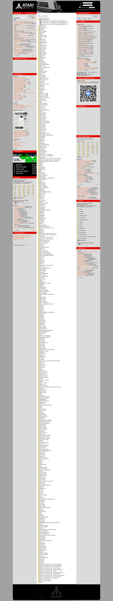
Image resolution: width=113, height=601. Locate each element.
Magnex (40, 60)
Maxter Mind (41, 176)
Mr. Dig (40, 492)
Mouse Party (41, 479)
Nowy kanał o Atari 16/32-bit (20, 27)
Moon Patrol (41, 447)
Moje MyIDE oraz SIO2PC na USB (85, 265)
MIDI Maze (41, 284)
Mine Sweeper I (42, 327)
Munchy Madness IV (43, 533)
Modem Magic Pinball (44, 396)
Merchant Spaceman (43, 240)
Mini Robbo (41, 344)
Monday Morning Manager (45, 405)
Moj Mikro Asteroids (43, 400)
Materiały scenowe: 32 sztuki (20, 131)
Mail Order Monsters (43, 64)
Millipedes (41, 316)
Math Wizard (41, 153)
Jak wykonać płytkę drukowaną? (85, 267)
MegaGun (41, 212)
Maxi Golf (41, 172)
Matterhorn (41, 168)
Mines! (40, 334)
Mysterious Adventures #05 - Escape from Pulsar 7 (50, 569)
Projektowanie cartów (82, 259)
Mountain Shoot (42, 475)
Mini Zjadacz (41, 346)
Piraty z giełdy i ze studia (83, 40)
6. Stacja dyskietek (82, 219)
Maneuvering (42, 72)
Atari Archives (17, 144)
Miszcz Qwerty (42, 392)
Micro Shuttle (42, 270)
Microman (41, 277)
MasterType (41, 130)
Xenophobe (16, 213)
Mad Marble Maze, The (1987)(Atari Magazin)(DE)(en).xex (53, 24)
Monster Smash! (42, 428)
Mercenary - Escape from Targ (45, 237)
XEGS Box (80, 272)
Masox (40, 111)
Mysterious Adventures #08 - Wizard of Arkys (49, 573)
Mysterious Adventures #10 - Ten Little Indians (49, 576)
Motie (40, 465)
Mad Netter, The (42, 27)
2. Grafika (80, 211)
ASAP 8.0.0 (16, 45)
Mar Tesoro (41, 86)
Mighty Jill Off (42, 298)
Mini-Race (41, 358)
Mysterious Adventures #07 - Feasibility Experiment (50, 572)
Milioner (40, 305)
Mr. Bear (40, 489)
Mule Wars (41, 515)
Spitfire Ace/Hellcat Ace (19, 218)
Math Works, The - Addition (45, 154)
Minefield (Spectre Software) (45, 330)
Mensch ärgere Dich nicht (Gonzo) (46, 233)
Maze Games (42, 183)
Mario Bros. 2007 (42, 96)
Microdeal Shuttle (43, 273)
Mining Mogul (42, 356)
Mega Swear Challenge (44, 209)
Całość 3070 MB (18, 197)
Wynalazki (79, 250)
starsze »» (33, 55)
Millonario (41, 317)
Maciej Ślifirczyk (81, 178)
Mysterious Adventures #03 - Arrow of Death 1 (49, 566)
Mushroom (41, 544)
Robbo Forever (17, 214)
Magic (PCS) (41, 49)
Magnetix (41, 58)
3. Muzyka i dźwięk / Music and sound (86, 61)
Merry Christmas (42, 243)
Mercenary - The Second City (45, 238)
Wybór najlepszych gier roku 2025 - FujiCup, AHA (24, 30)
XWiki (15, 141)
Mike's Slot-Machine (43, 302)
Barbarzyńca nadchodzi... (19, 39)
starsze (34, 101)
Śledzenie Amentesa (82, 171)
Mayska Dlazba (42, 179)
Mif (39, 295)
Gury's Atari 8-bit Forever (19, 142)
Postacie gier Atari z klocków (20, 47)
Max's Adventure (42, 175)
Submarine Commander (19, 207)
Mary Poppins (42, 106)
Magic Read (41, 50)
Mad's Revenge (42, 31)
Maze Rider (41, 190)
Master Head (41, 115)
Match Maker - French (44, 133)
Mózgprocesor (42, 488)
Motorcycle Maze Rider (44, 470)
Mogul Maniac (42, 399)
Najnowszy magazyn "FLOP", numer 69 (22, 23)
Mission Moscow (42, 385)
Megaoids (41, 216)
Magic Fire (41, 43)
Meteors (40, 258)
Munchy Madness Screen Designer (47, 535)
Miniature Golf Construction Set (46, 349)
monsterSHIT (42, 429)
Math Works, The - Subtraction (46, 155)
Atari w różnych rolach (82, 273)
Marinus (40, 92)
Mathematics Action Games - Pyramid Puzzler (49, 158)
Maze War (41, 194)
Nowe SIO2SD (81, 256)
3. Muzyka (80, 213)
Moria (40, 460)
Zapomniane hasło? (81, 9)
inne (24, 196)
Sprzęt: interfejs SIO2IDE (83, 197)
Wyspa (15, 219)
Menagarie (41, 230)
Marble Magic (42, 89)
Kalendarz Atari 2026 (18, 50)
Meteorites (41, 256)
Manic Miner (41, 81)
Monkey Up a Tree (43, 416)
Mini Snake (41, 345)
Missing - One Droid (43, 380)
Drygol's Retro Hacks (18, 145)
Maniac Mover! (42, 76)
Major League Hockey (44, 67)
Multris (40, 524)
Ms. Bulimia (41, 504)
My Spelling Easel (43, 557)
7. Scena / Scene (81, 65)
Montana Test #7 (42, 432)
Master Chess (42, 114)
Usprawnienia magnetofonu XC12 (21, 82)
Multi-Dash (41, 521)
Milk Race (41, 309)
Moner (40, 406)
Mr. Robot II (41, 500)
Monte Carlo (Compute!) (44, 435)
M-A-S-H (40, 107)
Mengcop (41, 232)
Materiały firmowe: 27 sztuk (20, 133)
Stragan (78, 186)
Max (39, 171)
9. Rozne (80, 226)
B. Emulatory (81, 228)
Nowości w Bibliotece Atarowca (21, 35)
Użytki (84, 19)
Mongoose (41, 413)
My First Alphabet (43, 554)
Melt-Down (41, 220)
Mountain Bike (42, 472)
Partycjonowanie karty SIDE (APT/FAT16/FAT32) (24, 92)
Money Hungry (42, 409)
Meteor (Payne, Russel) (44, 252)
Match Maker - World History (45, 135)
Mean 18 (40, 198)
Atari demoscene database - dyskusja (22, 236)
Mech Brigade (42, 200)
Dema (89, 19)
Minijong (41, 355)
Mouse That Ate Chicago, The (45, 481)
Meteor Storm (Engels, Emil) (45, 254)
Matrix (40, 165)
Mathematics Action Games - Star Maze (48, 161)
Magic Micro (41, 46)
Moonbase (41, 453)
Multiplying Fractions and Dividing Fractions (49, 522)
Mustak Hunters (42, 549)
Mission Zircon (42, 389)
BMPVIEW (16, 94)
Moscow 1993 (42, 464)
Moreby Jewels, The (43, 459)
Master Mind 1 (42, 119)
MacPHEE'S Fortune (43, 18)
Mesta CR (41, 244)
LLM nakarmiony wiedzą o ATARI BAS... (86, 35)
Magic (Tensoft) (42, 53)
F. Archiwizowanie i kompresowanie (86, 236)
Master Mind (41, 118)
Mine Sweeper (42, 326)
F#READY (80, 165)
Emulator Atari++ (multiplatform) (21, 106)
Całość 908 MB (81, 240)
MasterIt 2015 (42, 125)
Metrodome (41, 261)
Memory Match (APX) (43, 226)
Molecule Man (42, 402)
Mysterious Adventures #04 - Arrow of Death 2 (49, 568)
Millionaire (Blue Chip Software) (46, 312)
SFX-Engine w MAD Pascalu (20, 78)
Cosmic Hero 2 (81, 33)
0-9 (15, 185)
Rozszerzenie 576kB (82, 270)
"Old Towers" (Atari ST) (19, 206)
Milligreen (41, 310)
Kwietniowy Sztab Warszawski (84, 48)
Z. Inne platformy (82, 238)
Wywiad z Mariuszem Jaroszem (84, 160)
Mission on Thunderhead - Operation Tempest (49, 387)
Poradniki (15, 76)
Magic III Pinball (42, 45)
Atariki (15, 140)
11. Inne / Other (81, 70)
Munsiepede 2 (42, 537)
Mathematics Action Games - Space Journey (49, 160)
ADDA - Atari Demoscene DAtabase (85, 138)
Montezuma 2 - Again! (44, 436)
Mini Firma (41, 341)
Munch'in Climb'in (43, 525)
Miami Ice (41, 263)
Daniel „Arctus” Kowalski (83, 166)
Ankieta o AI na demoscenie (20, 25)
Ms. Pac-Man (42, 506)
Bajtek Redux (17, 137)
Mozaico (40, 486)
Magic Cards (41, 39)
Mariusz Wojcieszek (82, 169)
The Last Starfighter (18, 221)
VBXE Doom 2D (81, 29)
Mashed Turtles (42, 108)
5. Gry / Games (81, 63)
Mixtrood (41, 395)
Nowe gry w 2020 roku (19, 85)
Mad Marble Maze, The (44, 19)
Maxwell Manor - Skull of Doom (46, 178)
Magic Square (42, 52)
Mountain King (42, 474)
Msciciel (40, 508)
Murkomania (41, 543)
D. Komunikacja (81, 232)
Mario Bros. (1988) (43, 95)
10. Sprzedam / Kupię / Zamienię (85, 68)
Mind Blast (41, 319)
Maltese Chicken (42, 71)
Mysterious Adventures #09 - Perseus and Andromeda (51, 575)
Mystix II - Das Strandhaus (45, 580)
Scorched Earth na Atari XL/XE (84, 46)
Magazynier (41, 32)
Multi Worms (41, 519)
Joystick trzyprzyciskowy (83, 264)
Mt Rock (40, 510)
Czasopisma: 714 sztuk (19, 130)
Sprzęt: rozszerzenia (82, 191)
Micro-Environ (42, 274)
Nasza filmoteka (17, 51)
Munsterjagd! (42, 539)
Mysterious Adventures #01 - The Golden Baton (49, 564)
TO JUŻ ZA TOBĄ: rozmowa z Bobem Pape (87, 173)
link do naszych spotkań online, (84, 81)
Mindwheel (41, 323)
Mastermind (41, 128)
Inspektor (16, 226)
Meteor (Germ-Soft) (43, 251)
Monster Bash (42, 424)
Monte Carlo (41, 434)
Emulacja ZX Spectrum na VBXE (21, 89)
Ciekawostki (80, 27)
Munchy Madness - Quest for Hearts (47, 529)
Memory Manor (42, 225)
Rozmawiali (79, 159)
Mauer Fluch (41, 169)
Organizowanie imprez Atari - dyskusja (22, 235)
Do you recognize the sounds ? (84, 53)
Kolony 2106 (17, 215)
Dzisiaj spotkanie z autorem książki (21, 33)
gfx (97, 144)
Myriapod (41, 561)
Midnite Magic (42, 288)
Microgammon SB (43, 276)
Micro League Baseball (44, 268)
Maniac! (40, 74)
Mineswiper (41, 338)
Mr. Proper (41, 497)
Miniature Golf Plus (43, 351)
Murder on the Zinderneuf (44, 540)
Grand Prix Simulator (18, 227)
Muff (40, 512)
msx (93, 148)
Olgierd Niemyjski (81, 181)
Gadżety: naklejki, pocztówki (84, 192)
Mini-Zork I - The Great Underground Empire (49, 360)
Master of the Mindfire (44, 122)
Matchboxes (41, 140)
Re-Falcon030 (17, 40)
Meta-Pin (41, 248)
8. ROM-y (80, 223)
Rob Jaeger (80, 175)
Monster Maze (42, 427)
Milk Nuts (41, 308)
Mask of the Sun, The (43, 110)
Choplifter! (16, 209)
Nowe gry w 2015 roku (19, 91)
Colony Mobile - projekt (19, 238)
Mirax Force (41, 367)
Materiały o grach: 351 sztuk (20, 135)
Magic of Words (42, 47)
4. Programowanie (82, 215)
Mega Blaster (42, 207)
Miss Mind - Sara (42, 373)
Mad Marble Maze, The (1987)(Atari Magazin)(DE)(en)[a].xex (54, 22)
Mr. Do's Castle (42, 494)
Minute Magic (42, 364)
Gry (80, 19)
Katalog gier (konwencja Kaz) (20, 180)
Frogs (15, 208)
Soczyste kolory (81, 271)
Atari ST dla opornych (18, 95)
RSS (33, 17)
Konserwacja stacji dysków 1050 (21, 83)
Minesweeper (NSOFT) (44, 337)
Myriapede (41, 560)
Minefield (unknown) (43, 331)
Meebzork (41, 205)
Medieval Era (42, 204)
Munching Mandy (43, 526)
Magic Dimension (43, 42)
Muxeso (40, 551)
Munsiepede (41, 536)
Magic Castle (42, 41)
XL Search (16, 146)
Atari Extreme (17, 43)
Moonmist (41, 456)
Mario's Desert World (43, 97)
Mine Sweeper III (42, 328)
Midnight (41, 286)
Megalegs (41, 214)
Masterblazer (42, 124)
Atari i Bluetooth (81, 254)
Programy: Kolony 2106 (83, 190)
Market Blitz (41, 99)
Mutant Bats (41, 550)
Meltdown (41, 219)
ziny (88, 155)
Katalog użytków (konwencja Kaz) (84, 203)
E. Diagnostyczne (82, 234)
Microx (40, 280)
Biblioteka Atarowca (18, 110)
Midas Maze (41, 281)
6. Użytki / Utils (81, 64)
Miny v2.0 (41, 366)
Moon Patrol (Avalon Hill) (44, 450)
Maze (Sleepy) (42, 193)
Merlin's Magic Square (44, 241)
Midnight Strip (42, 287)
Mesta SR (41, 245)
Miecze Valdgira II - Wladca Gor (46, 294)
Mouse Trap (41, 482)
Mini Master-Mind (43, 342)
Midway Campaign (43, 290)
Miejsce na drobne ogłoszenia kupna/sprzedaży (88, 195)
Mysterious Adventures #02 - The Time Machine (50, 565)
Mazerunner (41, 196)
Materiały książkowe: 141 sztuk (21, 132)
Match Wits (41, 137)
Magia (40, 34)
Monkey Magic (42, 414)
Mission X (41, 388)
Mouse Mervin (42, 478)
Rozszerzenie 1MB (82, 263)
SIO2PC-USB (81, 255)
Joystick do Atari (81, 260)
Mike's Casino (42, 299)
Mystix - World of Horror (44, 579)
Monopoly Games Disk (44, 421)
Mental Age (41, 236)
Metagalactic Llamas (43, 247)
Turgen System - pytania (83, 25)
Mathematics (42, 157)
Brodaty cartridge (18, 32)
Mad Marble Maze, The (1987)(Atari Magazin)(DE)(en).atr (53, 20)
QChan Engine (17, 99)
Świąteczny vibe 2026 (82, 42)
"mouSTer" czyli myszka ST (84, 188)
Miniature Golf (42, 348)
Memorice (41, 222)
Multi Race (41, 518)
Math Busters (42, 146)
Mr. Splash (41, 501)
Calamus (79, 55)
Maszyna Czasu (42, 132)
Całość (17, 202)
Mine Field (41, 324)
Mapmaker (41, 85)
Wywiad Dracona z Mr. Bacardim (85, 161)
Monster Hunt (42, 425)
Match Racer (41, 136)
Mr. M (40, 496)
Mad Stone (41, 28)
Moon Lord (41, 443)
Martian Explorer (42, 103)
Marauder (41, 88)
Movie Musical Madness (44, 485)
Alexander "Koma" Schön (83, 177)
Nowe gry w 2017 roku (19, 87)
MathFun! (41, 162)
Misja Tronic (41, 370)
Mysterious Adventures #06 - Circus (47, 571)
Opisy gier (15, 205)
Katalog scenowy (81, 141)
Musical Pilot (42, 547)
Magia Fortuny (42, 35)
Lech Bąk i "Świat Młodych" (83, 163)
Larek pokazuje (17, 88)
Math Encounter (42, 147)
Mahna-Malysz (42, 63)
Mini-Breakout (42, 353)
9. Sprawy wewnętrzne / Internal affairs (86, 67)
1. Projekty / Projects (82, 59)
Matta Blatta (41, 166)
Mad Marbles (42, 25)
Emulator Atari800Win (18, 104)
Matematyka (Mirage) (43, 144)
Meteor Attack (42, 249)
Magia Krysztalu (42, 36)
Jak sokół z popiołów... (19, 46)
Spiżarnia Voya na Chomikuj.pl (20, 136)
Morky (40, 463)
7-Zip (25, 202)
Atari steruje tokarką (82, 275)
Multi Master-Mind (43, 517)
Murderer (41, 542)
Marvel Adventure (43, 104)
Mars (40, 101)
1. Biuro (79, 209)
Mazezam (41, 197)
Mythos (40, 582)
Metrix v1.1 (41, 259)
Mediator (41, 201)
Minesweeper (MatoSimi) (44, 335)
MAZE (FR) (41, 182)
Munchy (40, 528)
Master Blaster (42, 113)
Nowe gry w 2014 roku (19, 97)
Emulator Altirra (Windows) (20, 108)
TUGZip (27, 202)
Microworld (41, 279)
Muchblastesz (42, 511)
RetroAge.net (80, 50)
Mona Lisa (41, 403)
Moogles (41, 440)
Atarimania (16, 143)
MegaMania (41, 215)
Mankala (40, 82)
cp (97, 142)
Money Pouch (42, 410)
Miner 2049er (42, 333)
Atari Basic (80, 44)
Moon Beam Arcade (43, 442)
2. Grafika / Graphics (82, 60)
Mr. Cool (40, 490)
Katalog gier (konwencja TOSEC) (20, 200)
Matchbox (41, 139)
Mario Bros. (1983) (43, 93)
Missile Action (42, 374)
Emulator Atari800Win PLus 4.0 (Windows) (23, 105)
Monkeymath (42, 417)
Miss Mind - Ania (42, 371)
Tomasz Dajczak (81, 162)
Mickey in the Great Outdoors (45, 265)
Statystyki (16, 239)
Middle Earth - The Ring (44, 283)
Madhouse (41, 29)
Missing (40, 378)
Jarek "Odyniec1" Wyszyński (84, 179)
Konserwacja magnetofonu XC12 (21, 84)
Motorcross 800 (42, 467)
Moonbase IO (42, 454)
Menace (40, 229)
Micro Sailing (42, 269)
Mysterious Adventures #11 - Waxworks (48, 578)
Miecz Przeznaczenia (43, 291)
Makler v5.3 (41, 68)
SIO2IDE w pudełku (82, 274)
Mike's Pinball (42, 301)
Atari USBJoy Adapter (82, 189)
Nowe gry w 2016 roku (19, 90)
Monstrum (41, 431)
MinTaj (40, 363)
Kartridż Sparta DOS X (19, 81)
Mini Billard (41, 339)
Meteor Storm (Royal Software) (46, 255)
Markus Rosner (42, 100)
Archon (15, 220)
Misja (40, 369)
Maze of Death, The (43, 187)
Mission (40, 381)
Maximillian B (42, 173)
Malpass (40, 70)
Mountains (41, 477)
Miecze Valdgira (42, 292)
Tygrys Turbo (80, 261)
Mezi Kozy (41, 262)
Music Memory (42, 546)
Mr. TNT (40, 503)
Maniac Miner (42, 75)
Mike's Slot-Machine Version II (45, 304)
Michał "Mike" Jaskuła (82, 164)
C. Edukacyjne (81, 230)
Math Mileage (42, 150)
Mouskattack (42, 483)
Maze (40, 180)
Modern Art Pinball (43, 398)
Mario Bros (16, 212)
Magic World (41, 54)
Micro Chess (41, 266)
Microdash (41, 272)
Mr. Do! (40, 493)
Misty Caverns (42, 391)
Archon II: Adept (17, 217)
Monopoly (41, 418)
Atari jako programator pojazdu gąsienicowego (24, 37)
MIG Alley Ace (42, 297)
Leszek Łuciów (81, 172)
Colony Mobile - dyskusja (19, 237)
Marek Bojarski (81, 180)
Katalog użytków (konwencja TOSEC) (85, 242)
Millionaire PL (42, 313)
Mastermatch (42, 126)
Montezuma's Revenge (44, 438)
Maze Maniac (42, 184)
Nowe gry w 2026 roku (19, 77)
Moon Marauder (42, 446)
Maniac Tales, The (43, 79)
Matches (41, 142)
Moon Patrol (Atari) (43, 449)
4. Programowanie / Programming (85, 62)
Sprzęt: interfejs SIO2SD (83, 198)
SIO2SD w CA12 (81, 257)
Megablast (41, 211)
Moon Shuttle (42, 452)
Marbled (40, 90)
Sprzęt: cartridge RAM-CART (84, 193)
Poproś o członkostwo (91, 9)
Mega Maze (41, 208)
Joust (15, 210)
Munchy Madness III (43, 532)
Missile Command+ (43, 377)
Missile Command (43, 375)
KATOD (79, 168)
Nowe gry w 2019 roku (19, 86)
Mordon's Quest (42, 457)
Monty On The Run (43, 439)
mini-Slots (41, 359)
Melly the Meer (42, 218)
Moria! (40, 461)
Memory (40, 223)
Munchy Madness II (43, 531)
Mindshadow (42, 321)
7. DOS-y (80, 221)
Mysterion (41, 562)
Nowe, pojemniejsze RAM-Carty (84, 187)
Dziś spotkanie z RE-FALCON (20, 41)
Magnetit (41, 56)
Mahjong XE (41, 61)
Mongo (40, 411)
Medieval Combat (43, 202)
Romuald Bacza (81, 170)
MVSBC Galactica (43, 553)
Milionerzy (41, 306)
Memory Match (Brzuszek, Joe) (46, 227)
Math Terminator (42, 151)
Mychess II (41, 558)
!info (88, 146)
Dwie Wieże (16, 222)
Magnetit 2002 (42, 57)
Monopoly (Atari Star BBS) (45, 420)
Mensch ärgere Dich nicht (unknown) (47, 234)
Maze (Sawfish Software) (44, 191)
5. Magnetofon (81, 217)
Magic (40, 38)
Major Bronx (41, 65)
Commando (16, 211)
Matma (40, 164)
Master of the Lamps (43, 121)
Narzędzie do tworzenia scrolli (20, 80)
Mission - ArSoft (42, 382)
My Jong (41, 555)
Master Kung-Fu (42, 117)
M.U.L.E (40, 514)
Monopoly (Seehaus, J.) (44, 423)
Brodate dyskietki (18, 49)
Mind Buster (41, 320)
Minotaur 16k (42, 362)
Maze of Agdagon (43, 186)
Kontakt (15, 148)
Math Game (41, 148)
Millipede (41, 315)
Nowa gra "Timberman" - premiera (85, 31)
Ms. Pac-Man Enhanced (44, 507)
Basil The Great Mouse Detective (21, 223)
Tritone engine (17, 98)
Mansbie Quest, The (43, 83)
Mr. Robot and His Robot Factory (46, 499)
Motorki (40, 471)
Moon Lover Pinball (43, 445)
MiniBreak (41, 352)
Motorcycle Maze (42, 468)
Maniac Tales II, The (43, 78)
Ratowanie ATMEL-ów (82, 258)
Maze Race (41, 189)
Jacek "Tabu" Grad (82, 176)
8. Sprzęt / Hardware (82, 66)
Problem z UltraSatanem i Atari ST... (85, 38)
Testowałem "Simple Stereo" (84, 262)
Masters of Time (42, 129)
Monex (40, 407)
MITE (40, 393)
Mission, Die (41, 384)
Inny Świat (16, 225)
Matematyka (41, 143)
